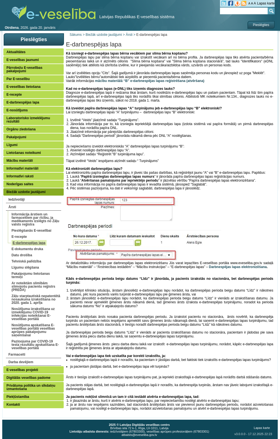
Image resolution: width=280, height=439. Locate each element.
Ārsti (12, 207)
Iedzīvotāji (16, 199)
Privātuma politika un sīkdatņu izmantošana (30, 387)
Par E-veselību (18, 79)
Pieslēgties (261, 25)
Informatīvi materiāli (22, 168)
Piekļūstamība (17, 397)
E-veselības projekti (22, 370)
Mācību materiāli (19, 161)
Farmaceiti (16, 354)
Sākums (76, 35)
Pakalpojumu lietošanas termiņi (31, 275)
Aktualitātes (16, 52)
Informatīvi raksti (20, 176)
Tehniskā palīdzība (26, 261)
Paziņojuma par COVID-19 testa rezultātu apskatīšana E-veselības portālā (35, 344)
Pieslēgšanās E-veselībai (31, 231)
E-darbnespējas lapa (22, 102)
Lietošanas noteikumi (23, 153)
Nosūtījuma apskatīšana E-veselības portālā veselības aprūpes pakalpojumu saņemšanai (33, 330)
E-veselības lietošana (23, 87)
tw (223, 3)
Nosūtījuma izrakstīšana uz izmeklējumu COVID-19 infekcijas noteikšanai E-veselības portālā (33, 314)
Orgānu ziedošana (21, 129)
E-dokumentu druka (27, 249)
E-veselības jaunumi (22, 60)
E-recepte (14, 95)
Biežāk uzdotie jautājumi (25, 192)
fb (230, 3)
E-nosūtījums (17, 110)
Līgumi (11, 145)
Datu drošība (22, 255)
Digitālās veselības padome (28, 378)
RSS (243, 3)
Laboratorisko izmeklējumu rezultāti (28, 119)
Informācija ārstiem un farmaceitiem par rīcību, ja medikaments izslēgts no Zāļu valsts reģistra (35, 219)
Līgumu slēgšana (25, 267)
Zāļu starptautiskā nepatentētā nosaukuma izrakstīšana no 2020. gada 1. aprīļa (36, 299)
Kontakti (13, 405)
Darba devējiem (20, 362)
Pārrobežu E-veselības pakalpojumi (24, 69)
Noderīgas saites (19, 184)
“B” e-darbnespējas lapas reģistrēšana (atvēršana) (163, 81)
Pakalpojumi (16, 137)
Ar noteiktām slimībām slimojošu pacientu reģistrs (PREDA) (33, 286)
